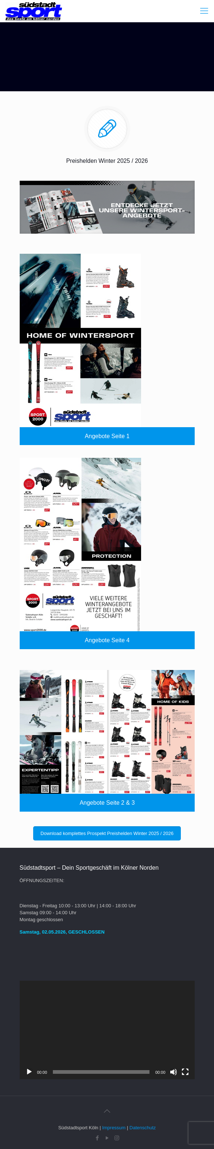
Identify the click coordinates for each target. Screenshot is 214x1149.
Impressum (113, 1127)
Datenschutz (142, 1127)
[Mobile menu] (204, 11)
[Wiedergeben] (29, 1072)
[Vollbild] (185, 1072)
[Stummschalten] (173, 1072)
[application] (107, 1030)
